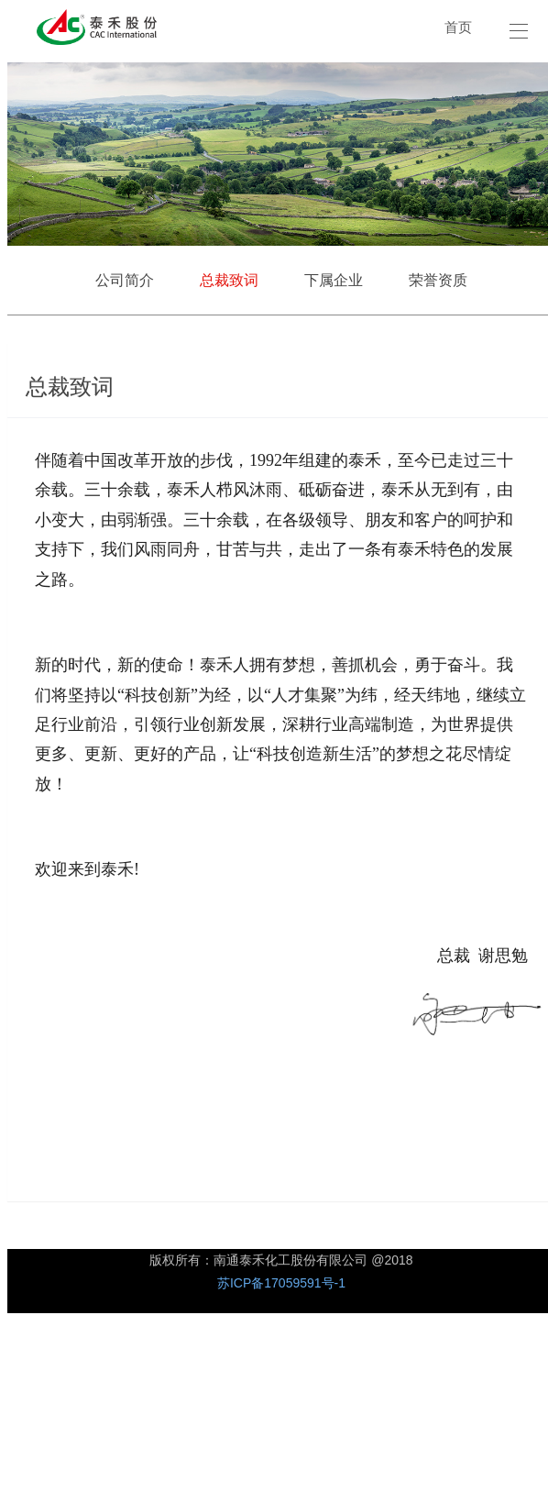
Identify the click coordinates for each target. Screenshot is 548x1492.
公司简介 (124, 280)
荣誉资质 (438, 280)
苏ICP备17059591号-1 (281, 1283)
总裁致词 (229, 280)
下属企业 (333, 280)
